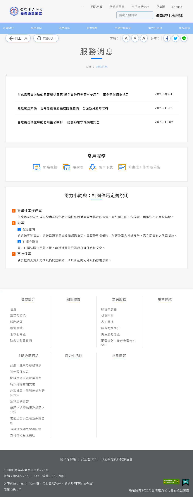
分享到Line (183, 38)
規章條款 (92, 28)
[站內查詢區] (131, 15)
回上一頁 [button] (18, 38)
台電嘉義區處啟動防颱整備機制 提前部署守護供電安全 (59, 122)
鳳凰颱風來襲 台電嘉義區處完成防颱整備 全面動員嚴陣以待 (63, 108)
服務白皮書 (109, 309)
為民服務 (64, 28)
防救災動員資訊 (21, 340)
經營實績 (16, 328)
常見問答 (184, 28)
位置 (13, 309)
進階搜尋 (162, 15)
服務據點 (36, 28)
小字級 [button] (126, 38)
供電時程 (107, 315)
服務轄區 (16, 321)
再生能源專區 (110, 334)
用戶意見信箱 (137, 7)
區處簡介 (8, 28)
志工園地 (107, 321)
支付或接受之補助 (22, 435)
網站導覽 (94, 7)
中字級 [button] (135, 38)
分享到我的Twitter (175, 38)
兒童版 (158, 7)
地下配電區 (18, 334)
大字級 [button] (144, 38)
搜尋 (149, 15)
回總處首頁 (115, 7)
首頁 (89, 66)
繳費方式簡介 (110, 328)
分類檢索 (177, 15)
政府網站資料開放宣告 (117, 459)
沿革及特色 (18, 315)
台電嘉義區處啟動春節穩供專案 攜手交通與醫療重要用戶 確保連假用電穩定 (73, 94)
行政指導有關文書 (22, 384)
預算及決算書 (19, 401)
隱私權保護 (68, 459)
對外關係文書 (19, 371)
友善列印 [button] (46, 38)
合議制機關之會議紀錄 (26, 429)
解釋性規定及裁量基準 (26, 378)
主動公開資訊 (123, 28)
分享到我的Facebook (166, 38)
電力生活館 (155, 28)
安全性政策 (88, 459)
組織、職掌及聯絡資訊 (26, 365)
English (174, 7)
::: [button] (83, 6)
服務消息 (102, 66)
